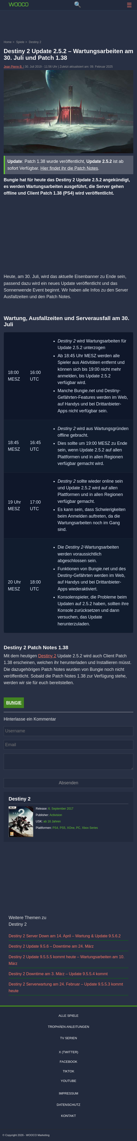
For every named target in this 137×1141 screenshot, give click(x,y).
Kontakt (68, 1116)
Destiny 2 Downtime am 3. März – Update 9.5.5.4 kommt (58, 974)
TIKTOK (68, 1071)
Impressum (68, 1093)
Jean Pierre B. (13, 66)
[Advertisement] (68, 26)
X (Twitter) (68, 1052)
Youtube (68, 1081)
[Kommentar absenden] (68, 783)
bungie (13, 703)
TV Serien (68, 1038)
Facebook (68, 1062)
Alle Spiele (69, 1016)
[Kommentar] (68, 762)
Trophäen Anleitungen (68, 1027)
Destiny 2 (47, 655)
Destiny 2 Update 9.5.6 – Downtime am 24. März (51, 946)
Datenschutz (68, 1105)
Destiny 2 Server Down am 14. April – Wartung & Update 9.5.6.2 (65, 936)
